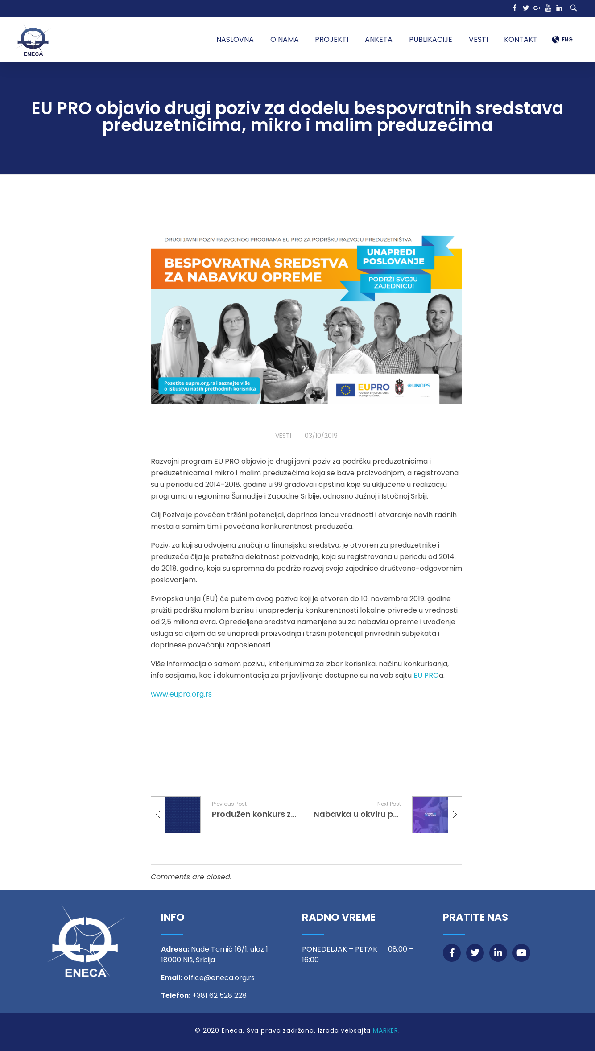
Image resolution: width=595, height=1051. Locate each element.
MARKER (385, 1030)
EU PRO (426, 675)
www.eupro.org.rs (181, 694)
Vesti (283, 436)
